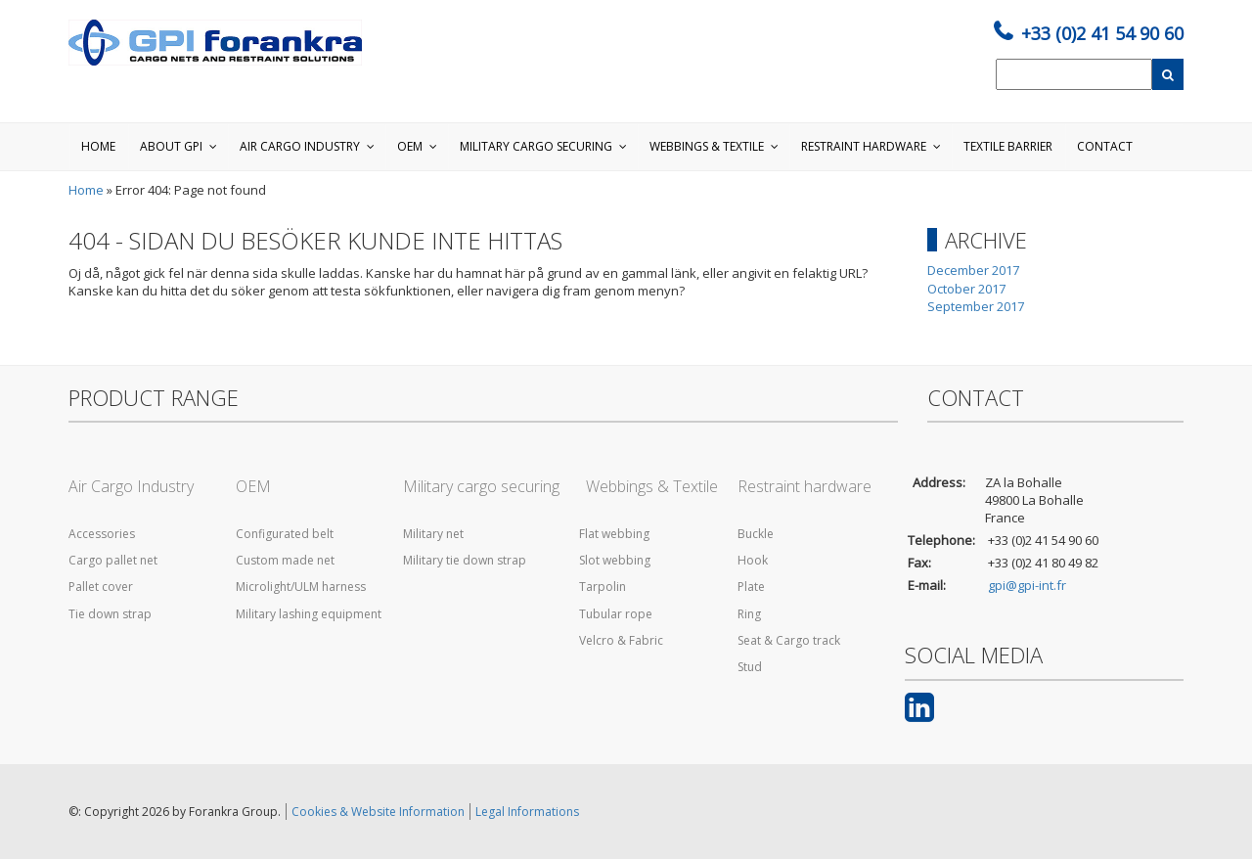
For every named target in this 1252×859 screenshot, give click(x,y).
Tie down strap (110, 614)
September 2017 (975, 306)
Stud (750, 666)
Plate (751, 586)
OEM (253, 486)
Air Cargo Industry (131, 486)
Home (86, 190)
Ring (749, 614)
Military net (433, 533)
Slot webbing (610, 560)
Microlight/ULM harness (301, 586)
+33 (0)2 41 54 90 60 (1102, 33)
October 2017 (966, 288)
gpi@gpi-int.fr (1027, 585)
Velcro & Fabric (616, 640)
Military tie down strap (464, 560)
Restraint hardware (805, 486)
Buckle (756, 533)
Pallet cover (100, 586)
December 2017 (973, 270)
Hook (753, 560)
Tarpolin (598, 586)
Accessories (101, 533)
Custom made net (285, 560)
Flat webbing (609, 533)
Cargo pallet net (112, 560)
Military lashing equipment (308, 614)
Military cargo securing (481, 486)
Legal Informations (527, 811)
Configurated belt (285, 533)
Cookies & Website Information (378, 811)
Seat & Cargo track (789, 640)
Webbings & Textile (644, 486)
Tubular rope (611, 614)
